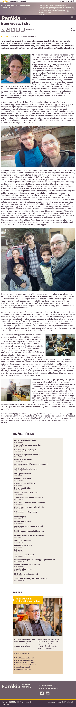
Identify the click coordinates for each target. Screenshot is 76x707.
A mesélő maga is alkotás (25, 662)
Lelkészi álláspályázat (22, 521)
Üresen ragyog (20, 517)
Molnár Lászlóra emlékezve (26, 665)
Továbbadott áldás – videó (25, 658)
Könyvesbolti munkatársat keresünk (28, 526)
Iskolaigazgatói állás (22, 488)
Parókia (11, 18)
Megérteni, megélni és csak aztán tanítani (31, 464)
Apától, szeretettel (23, 667)
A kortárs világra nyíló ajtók (25, 450)
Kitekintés (6, 36)
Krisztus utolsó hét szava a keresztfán (29, 536)
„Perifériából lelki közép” (24, 555)
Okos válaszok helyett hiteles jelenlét (29, 507)
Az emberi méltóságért (23, 459)
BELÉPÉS (61, 1)
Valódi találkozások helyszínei (26, 469)
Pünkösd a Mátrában (22, 478)
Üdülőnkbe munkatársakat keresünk (29, 531)
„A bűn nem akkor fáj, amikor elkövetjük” (30, 579)
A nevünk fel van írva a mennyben (27, 445)
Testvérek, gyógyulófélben (24, 483)
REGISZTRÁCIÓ (69, 1)
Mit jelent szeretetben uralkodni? (27, 564)
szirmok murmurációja (23, 540)
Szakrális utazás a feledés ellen (26, 493)
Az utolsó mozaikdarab (24, 660)
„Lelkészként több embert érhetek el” (29, 497)
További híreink (23, 433)
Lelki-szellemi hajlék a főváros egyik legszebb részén (34, 560)
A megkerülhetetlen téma (24, 569)
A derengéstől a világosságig (25, 512)
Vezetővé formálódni (23, 669)
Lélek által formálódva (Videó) (26, 574)
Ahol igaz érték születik (23, 545)
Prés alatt (18, 550)
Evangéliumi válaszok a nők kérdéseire (29, 502)
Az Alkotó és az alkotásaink (25, 440)
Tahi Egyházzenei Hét (22, 474)
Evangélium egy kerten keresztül (27, 454)
